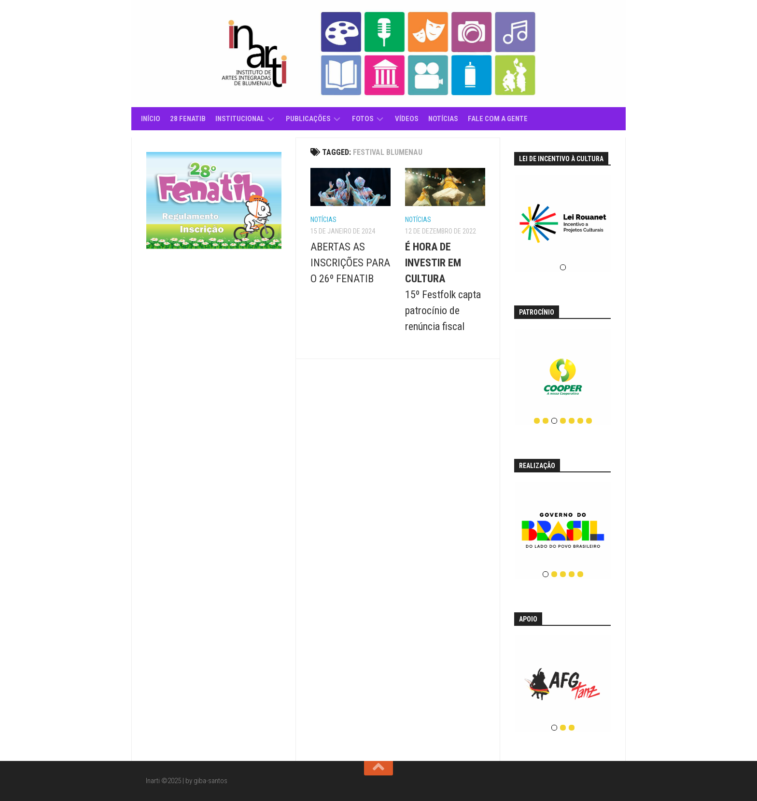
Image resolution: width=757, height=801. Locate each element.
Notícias (443, 118)
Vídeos (407, 118)
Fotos (363, 118)
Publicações (308, 118)
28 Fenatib (188, 118)
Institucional (240, 118)
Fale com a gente (498, 118)
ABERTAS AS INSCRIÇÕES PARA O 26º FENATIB (350, 263)
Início (150, 118)
